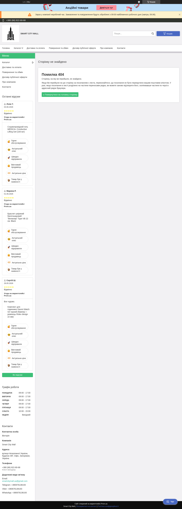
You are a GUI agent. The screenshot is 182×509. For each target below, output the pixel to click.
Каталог (17, 48)
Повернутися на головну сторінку (61, 94)
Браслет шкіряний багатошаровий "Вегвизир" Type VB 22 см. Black (17, 217)
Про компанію (106, 48)
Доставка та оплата (36, 48)
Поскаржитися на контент (86, 506)
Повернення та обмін (58, 48)
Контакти (121, 48)
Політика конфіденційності (108, 506)
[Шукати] (152, 33)
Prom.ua (104, 504)
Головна (6, 48)
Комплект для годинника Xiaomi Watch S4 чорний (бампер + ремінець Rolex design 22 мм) (18, 312)
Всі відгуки (17, 375)
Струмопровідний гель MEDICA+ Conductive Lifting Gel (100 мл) (17, 129)
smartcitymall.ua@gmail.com (14, 481)
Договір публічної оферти (84, 48)
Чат (170, 501)
